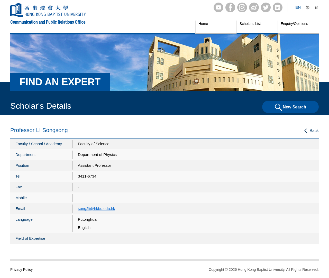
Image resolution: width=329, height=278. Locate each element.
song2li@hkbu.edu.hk (96, 208)
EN (298, 7)
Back (314, 130)
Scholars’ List (250, 24)
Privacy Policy (21, 269)
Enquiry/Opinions (294, 24)
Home (203, 24)
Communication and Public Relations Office (47, 22)
